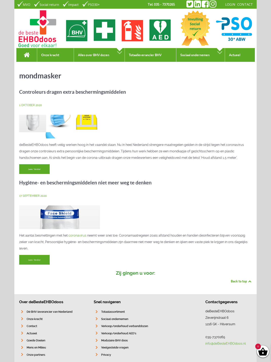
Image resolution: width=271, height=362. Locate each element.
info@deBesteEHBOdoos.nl (225, 343)
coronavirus (77, 235)
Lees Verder (34, 169)
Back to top (241, 281)
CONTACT (245, 4)
